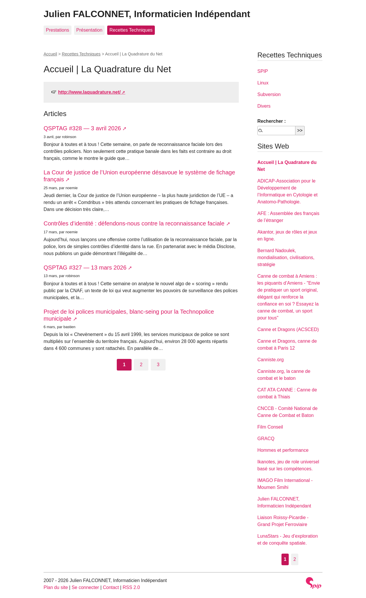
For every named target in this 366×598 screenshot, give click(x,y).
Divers (263, 106)
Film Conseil (270, 426)
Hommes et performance (282, 450)
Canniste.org (270, 359)
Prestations (57, 30)
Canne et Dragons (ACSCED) (288, 329)
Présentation (89, 30)
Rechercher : (271, 121)
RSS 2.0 (131, 587)
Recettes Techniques (131, 30)
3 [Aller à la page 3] (158, 364)
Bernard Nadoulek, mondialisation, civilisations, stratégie (286, 257)
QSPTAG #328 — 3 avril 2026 (82, 128)
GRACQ (265, 438)
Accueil (50, 54)
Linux (262, 82)
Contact (111, 587)
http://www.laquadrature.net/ (89, 92)
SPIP (262, 71)
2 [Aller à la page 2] (141, 364)
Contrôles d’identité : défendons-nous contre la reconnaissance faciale (134, 223)
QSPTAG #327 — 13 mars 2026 (85, 267)
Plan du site (56, 587)
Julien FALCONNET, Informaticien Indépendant (147, 14)
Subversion (269, 94)
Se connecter (85, 587)
